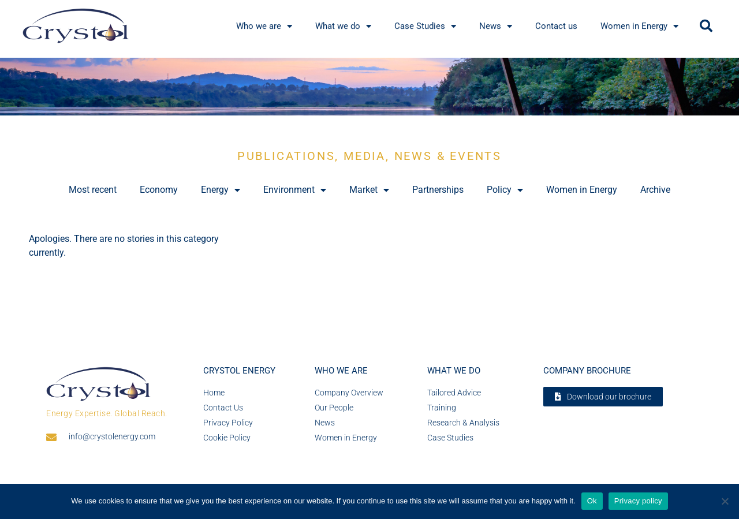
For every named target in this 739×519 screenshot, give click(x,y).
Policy (505, 190)
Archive (655, 189)
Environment (294, 190)
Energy (220, 190)
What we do (453, 370)
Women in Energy (581, 189)
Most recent (93, 189)
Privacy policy (638, 500)
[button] (706, 26)
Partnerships (438, 189)
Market (369, 190)
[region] (369, 86)
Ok (592, 500)
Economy (159, 189)
